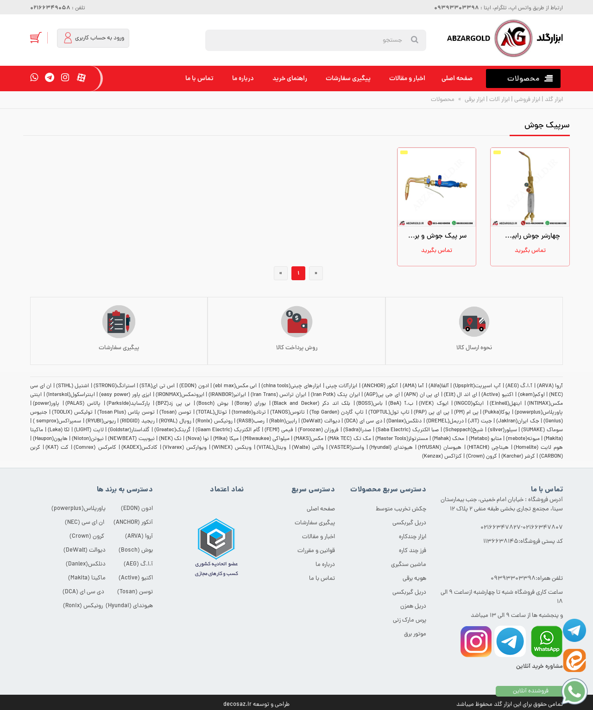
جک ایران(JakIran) (517, 421)
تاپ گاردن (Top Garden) (336, 412)
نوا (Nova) (197, 439)
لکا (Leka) (59, 430)
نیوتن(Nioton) (88, 439)
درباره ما (243, 79)
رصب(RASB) (251, 421)
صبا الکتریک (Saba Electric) (407, 430)
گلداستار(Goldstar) (129, 430)
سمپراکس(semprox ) (57, 421)
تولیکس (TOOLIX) (72, 412)
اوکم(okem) (531, 395)
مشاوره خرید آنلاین (539, 667)
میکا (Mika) (225, 439)
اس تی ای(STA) (157, 386)
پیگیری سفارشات (348, 79)
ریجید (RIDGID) (137, 421)
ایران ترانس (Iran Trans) (278, 395)
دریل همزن (413, 606)
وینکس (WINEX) (232, 448)
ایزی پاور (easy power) (125, 395)
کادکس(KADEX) (139, 448)
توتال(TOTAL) (211, 412)
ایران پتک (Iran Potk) (335, 395)
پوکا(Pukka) (496, 412)
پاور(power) (46, 404)
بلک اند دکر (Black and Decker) (311, 404)
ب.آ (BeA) (400, 404)
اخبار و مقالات (407, 79)
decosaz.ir (237, 704)
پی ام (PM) (466, 412)
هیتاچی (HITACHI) (488, 448)
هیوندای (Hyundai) (391, 448)
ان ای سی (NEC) (84, 522)
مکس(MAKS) (308, 439)
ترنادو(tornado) (249, 412)
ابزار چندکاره (412, 537)
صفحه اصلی (457, 79)
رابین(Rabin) (283, 421)
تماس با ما (199, 79)
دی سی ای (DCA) (363, 421)
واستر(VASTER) (346, 448)
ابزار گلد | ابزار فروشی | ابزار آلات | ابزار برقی (513, 99)
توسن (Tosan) (175, 412)
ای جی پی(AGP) (381, 395)
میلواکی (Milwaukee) (266, 439)
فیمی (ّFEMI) (279, 430)
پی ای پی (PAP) (431, 412)
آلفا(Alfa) (439, 386)
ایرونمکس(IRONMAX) (180, 395)
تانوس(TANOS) (287, 412)
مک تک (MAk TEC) (349, 439)
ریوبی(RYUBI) (101, 421)
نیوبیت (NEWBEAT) (131, 439)
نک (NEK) (170, 439)
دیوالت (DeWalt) (320, 421)
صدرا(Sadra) (357, 430)
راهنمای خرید (289, 79)
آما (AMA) (413, 386)
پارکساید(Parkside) (128, 404)
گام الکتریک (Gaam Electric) (228, 430)
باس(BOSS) (369, 404)
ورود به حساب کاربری (93, 38)
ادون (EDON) (194, 386)
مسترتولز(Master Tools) (401, 439)
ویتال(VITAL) (271, 448)
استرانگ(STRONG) (114, 386)
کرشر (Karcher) (518, 456)
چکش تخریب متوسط (401, 509)
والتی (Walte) (308, 448)
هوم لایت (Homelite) (538, 448)
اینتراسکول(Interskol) (70, 395)
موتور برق (415, 634)
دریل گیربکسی (409, 523)
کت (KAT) (57, 448)
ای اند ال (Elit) (460, 395)
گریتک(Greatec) (172, 430)
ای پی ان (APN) (421, 395)
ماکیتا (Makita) (87, 578)
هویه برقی (414, 578)
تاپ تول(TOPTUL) (389, 412)
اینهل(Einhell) (506, 404)
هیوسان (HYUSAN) (439, 448)
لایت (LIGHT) (89, 430)
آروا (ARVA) (550, 386)
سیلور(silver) (502, 430)
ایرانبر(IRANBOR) (227, 395)
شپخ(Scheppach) (463, 430)
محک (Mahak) (448, 439)
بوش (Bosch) (212, 404)
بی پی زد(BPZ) (173, 404)
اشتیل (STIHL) (72, 386)
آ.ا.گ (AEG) (519, 386)
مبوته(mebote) (523, 439)
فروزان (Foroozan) (318, 430)
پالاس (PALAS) (83, 404)
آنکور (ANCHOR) (380, 386)
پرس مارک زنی (409, 620)
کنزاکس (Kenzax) (442, 456)
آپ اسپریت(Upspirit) (477, 386)
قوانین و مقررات (316, 551)
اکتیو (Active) (497, 395)
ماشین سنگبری (408, 564)
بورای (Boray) (250, 404)
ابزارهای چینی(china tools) (291, 386)
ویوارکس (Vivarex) (185, 448)
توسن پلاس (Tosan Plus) (126, 412)
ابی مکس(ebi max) (235, 386)
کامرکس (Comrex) (95, 448)
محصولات (442, 99)
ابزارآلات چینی (342, 386)
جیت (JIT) (480, 421)
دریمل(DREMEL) (445, 421)
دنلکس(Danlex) (404, 421)
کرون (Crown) (481, 456)
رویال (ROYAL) (175, 421)
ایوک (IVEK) (433, 404)
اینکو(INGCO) (469, 404)
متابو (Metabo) (485, 439)
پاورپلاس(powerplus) (539, 412)
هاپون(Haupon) (50, 439)
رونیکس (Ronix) (214, 421)
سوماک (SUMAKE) (542, 430)
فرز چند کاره (412, 551)
